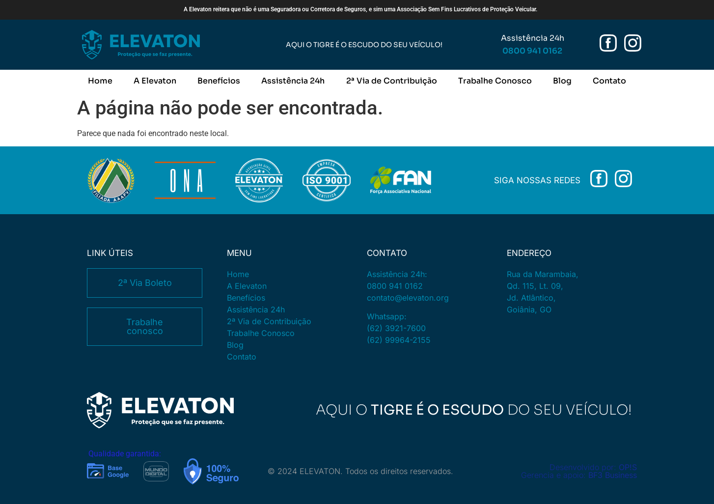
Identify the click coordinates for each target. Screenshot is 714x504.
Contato (609, 81)
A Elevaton (155, 81)
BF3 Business (612, 475)
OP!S (628, 467)
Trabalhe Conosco (495, 81)
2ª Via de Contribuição (391, 81)
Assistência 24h (293, 81)
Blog (562, 81)
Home (100, 81)
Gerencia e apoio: (554, 475)
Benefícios (218, 81)
